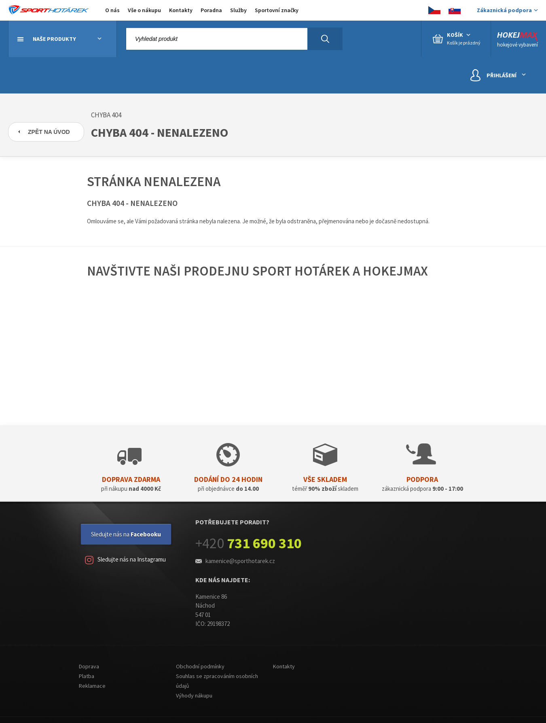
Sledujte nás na (126, 534)
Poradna (211, 10)
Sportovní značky (276, 10)
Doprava (89, 666)
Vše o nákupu (144, 10)
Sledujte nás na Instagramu (125, 560)
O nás (112, 10)
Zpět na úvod (49, 132)
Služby (238, 10)
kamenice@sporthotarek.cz (240, 561)
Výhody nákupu (194, 695)
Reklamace (92, 685)
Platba (86, 676)
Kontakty (181, 10)
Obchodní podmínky (200, 666)
